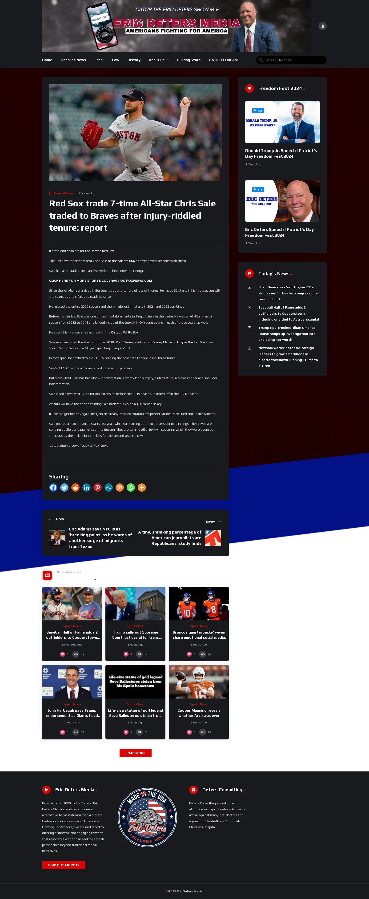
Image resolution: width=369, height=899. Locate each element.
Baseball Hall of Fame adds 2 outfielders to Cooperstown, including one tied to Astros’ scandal (288, 313)
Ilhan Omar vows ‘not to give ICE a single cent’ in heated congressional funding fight (288, 293)
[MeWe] (108, 487)
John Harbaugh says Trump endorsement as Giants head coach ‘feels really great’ (72, 715)
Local (99, 60)
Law (115, 60)
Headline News (73, 60)
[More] (142, 487)
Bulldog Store (189, 60)
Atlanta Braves (128, 261)
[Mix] (120, 487)
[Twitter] (64, 487)
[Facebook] (53, 487)
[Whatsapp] (131, 487)
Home (47, 60)
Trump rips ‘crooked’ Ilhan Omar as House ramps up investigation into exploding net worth (287, 333)
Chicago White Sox (124, 332)
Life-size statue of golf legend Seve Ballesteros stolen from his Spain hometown (135, 715)
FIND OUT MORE (63, 865)
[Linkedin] (86, 487)
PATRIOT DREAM (223, 60)
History (134, 60)
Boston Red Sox (102, 251)
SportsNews (64, 193)
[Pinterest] (97, 487)
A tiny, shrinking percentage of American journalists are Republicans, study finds (169, 538)
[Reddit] (75, 487)
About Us (156, 60)
